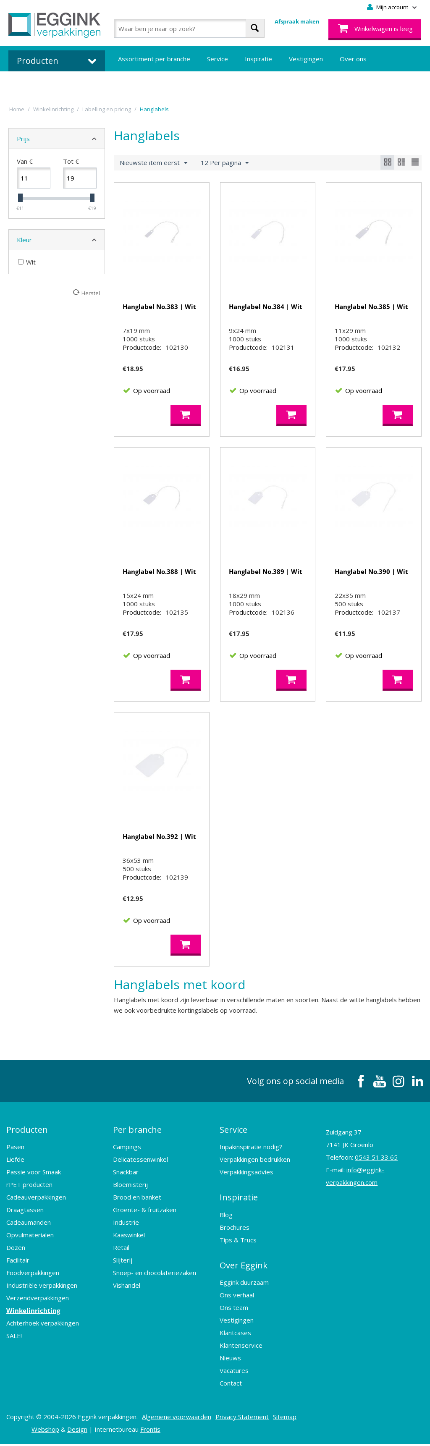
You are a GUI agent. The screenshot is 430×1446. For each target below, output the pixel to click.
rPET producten (29, 1188)
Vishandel (126, 1288)
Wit (27, 262)
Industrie (126, 1225)
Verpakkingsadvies (246, 1175)
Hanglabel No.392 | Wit (159, 839)
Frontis (150, 1431)
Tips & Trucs (238, 1242)
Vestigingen (306, 59)
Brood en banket (137, 1200)
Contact (231, 1385)
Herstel (90, 293)
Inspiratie (258, 59)
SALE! (14, 1339)
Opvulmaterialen (30, 1238)
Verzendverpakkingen (37, 1301)
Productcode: (142, 348)
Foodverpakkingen (32, 1276)
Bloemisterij (130, 1188)
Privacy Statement (242, 1419)
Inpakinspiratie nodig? (251, 1150)
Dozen (15, 1251)
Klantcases (235, 1335)
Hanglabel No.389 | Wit (265, 572)
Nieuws (230, 1360)
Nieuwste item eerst (153, 163)
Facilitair (17, 1263)
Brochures (234, 1230)
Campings (127, 1150)
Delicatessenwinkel (140, 1162)
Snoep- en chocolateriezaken (154, 1276)
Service (217, 59)
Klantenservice (241, 1347)
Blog (226, 1217)
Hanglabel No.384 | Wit (265, 306)
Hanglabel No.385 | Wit (371, 306)
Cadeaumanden (28, 1225)
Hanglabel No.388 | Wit (159, 572)
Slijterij (122, 1263)
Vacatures (234, 1372)
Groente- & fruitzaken (144, 1213)
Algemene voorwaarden (176, 1419)
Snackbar (126, 1175)
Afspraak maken (297, 21)
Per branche (137, 1133)
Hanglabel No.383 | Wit (159, 306)
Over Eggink (243, 1267)
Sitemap (284, 1419)
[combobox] (189, 28)
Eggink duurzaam (244, 1284)
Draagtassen (25, 1213)
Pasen (15, 1150)
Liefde (15, 1162)
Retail (121, 1251)
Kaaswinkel (129, 1238)
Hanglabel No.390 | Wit (371, 572)
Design (77, 1431)
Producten (27, 1133)
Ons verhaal (237, 1297)
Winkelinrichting (33, 1314)
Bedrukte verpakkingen (151, 84)
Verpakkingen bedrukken (255, 1162)
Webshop (45, 1431)
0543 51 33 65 (376, 1161)
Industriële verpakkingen (41, 1288)
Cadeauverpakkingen (36, 1200)
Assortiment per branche (154, 59)
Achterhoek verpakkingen (42, 1326)
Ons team (234, 1309)
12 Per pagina (225, 163)
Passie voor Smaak (33, 1175)
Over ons (353, 59)
